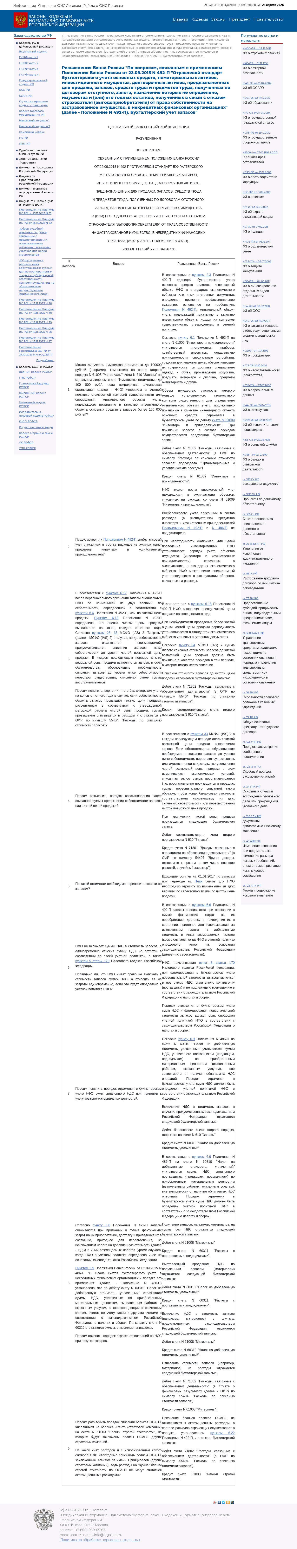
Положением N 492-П (120, 539)
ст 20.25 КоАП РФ (254, 543)
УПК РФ (24, 143)
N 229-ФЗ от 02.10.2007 (257, 420)
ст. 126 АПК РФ (252, 816)
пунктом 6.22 (222, 1433)
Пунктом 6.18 (106, 618)
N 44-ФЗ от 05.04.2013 (257, 405)
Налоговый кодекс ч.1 (34, 120)
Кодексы (199, 19)
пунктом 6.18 (201, 604)
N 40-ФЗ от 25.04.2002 (257, 83)
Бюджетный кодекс (33, 51)
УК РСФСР (26, 442)
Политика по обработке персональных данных (100, 1540)
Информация (24, 6)
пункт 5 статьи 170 (217, 962)
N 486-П (219, 528)
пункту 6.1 (186, 337)
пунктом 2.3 (201, 275)
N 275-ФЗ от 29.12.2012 (256, 132)
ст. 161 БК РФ (250, 692)
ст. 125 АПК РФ (252, 885)
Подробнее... (45, 360)
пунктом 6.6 (84, 613)
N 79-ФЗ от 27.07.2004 (256, 112)
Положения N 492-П (179, 309)
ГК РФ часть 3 (28, 68)
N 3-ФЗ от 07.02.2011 (255, 226)
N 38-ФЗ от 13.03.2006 (256, 192)
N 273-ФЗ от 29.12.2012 (256, 97)
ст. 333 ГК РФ (251, 479)
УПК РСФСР (27, 448)
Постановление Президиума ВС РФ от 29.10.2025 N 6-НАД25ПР (35, 350)
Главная (180, 19)
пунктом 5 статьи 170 (92, 961)
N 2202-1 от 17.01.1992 (255, 350)
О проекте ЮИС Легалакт (59, 6)
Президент (239, 19)
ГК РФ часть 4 (29, 74)
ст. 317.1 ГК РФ (251, 494)
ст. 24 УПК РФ (251, 786)
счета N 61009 (223, 420)
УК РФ (23, 137)
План (198, 881)
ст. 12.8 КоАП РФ (253, 633)
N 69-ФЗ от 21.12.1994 (255, 63)
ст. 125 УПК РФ (252, 766)
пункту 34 (187, 645)
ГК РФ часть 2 (28, 63)
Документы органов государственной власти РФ (36, 192)
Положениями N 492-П (182, 528)
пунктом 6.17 (116, 593)
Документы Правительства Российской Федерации (36, 179)
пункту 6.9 (186, 1039)
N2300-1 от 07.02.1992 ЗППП (260, 152)
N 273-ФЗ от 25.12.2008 (257, 172)
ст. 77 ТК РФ (250, 717)
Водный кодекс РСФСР (35, 371)
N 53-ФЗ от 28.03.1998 (256, 439)
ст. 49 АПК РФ (251, 841)
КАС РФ (24, 89)
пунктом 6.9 (201, 1156)
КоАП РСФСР (28, 421)
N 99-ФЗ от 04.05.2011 (256, 281)
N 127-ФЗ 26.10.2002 (255, 365)
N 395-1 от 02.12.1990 (255, 454)
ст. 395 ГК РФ (251, 514)
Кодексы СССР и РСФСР (36, 366)
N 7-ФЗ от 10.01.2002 (255, 206)
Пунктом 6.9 (84, 1268)
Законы (218, 19)
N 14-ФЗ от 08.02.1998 (256, 306)
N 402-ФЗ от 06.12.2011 (256, 241)
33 (116, 633)
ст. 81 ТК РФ (250, 573)
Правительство (268, 19)
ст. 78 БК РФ (250, 598)
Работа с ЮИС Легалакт (103, 6)
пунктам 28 (101, 633)
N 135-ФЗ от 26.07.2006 (257, 261)
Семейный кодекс (32, 132)
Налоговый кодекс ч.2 (34, 126)
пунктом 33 (199, 734)
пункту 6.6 (101, 1225)
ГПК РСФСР (27, 377)
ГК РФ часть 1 (28, 57)
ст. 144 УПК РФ (252, 742)
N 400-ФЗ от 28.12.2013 (257, 48)
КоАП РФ (25, 95)
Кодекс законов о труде (36, 427)
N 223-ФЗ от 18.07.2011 (256, 320)
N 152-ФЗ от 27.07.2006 (257, 385)
